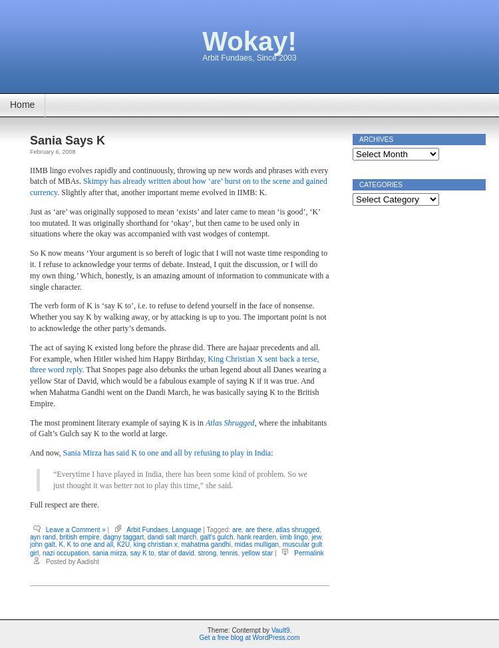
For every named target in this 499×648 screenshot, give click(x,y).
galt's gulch (217, 537)
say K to (142, 553)
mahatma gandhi (206, 544)
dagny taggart (123, 537)
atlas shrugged (298, 529)
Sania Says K (67, 140)
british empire (79, 537)
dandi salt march (172, 537)
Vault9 (280, 630)
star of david (176, 553)
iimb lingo (294, 537)
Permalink (308, 553)
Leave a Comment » (76, 529)
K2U (123, 544)
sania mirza (109, 553)
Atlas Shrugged (230, 423)
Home (22, 104)
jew (316, 537)
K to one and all (90, 544)
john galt (42, 544)
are (237, 529)
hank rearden (256, 537)
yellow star (257, 553)
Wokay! (249, 41)
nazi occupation (66, 553)
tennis (229, 553)
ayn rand (43, 537)
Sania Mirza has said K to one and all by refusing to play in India (167, 453)
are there (259, 529)
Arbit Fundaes (147, 529)
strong (207, 553)
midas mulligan (256, 544)
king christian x (156, 544)
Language (187, 529)
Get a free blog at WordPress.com (250, 637)
